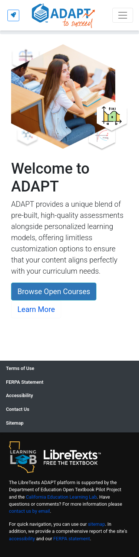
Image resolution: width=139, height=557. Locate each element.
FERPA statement (71, 538)
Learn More (36, 309)
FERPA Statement (24, 382)
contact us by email (29, 511)
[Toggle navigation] (122, 15)
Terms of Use (20, 368)
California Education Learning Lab (61, 497)
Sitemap (15, 423)
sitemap (96, 524)
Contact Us (17, 409)
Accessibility (19, 395)
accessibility (22, 538)
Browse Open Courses (53, 291)
